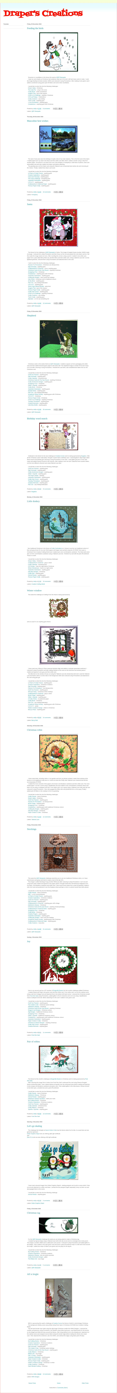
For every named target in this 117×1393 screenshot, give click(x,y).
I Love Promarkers (33, 102)
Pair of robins (33, 1041)
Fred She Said (34, 996)
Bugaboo (83, 456)
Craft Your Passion (33, 374)
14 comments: (47, 717)
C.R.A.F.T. (31, 284)
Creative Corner (60, 456)
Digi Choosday (32, 266)
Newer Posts (32, 1383)
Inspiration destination (34, 915)
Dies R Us (30, 1137)
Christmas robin (34, 730)
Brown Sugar (31, 695)
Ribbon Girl (31, 1353)
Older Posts (85, 1383)
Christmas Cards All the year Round (38, 907)
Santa (29, 204)
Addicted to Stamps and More (36, 1098)
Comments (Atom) (62, 1387)
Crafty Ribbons (32, 1107)
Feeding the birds (35, 28)
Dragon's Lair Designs (34, 1010)
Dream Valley (32, 88)
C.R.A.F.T (31, 182)
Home (59, 1383)
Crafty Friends (32, 796)
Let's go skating (34, 1126)
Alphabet (30, 299)
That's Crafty (31, 100)
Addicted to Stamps (33, 905)
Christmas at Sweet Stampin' (36, 1022)
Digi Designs (31, 1012)
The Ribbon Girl (32, 1259)
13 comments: (47, 1374)
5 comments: (47, 1265)
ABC (29, 894)
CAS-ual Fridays (32, 97)
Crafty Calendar (32, 378)
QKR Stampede (61, 77)
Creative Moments (33, 403)
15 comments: (47, 489)
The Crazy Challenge (34, 178)
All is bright (32, 1274)
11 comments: (47, 1032)
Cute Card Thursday (34, 177)
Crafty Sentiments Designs (35, 382)
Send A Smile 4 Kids (51, 1130)
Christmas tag (33, 1213)
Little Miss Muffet (33, 405)
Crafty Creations (32, 99)
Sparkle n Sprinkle (33, 1109)
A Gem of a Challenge (34, 95)
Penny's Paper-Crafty (34, 186)
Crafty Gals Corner (33, 291)
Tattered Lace (35, 819)
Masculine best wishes (37, 121)
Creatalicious (31, 104)
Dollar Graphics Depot (33, 1133)
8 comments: (47, 108)
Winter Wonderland (33, 568)
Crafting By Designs (33, 277)
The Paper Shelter (33, 475)
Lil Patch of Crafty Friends (35, 173)
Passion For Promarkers (35, 265)
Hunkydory (35, 194)
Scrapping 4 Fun (32, 272)
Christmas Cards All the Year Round (38, 270)
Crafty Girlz (31, 573)
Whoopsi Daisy (32, 691)
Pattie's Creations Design (35, 708)
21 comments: (47, 929)
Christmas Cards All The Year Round (38, 380)
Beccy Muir (35, 720)
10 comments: (47, 192)
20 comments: (47, 409)
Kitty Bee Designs (33, 571)
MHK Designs (35, 1376)
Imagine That (32, 93)
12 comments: (47, 303)
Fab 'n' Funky (32, 1355)
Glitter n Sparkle (32, 385)
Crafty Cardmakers (56, 548)
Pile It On (30, 282)
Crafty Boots (31, 91)
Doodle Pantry (32, 390)
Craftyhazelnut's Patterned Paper (37, 184)
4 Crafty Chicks (32, 699)
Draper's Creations (42, 14)
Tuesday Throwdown (34, 401)
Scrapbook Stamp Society (35, 394)
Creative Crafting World (38, 584)
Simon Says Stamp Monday (36, 286)
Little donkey (33, 501)
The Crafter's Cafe (33, 1005)
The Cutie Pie (32, 90)
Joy (28, 941)
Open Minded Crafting (34, 1366)
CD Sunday (31, 566)
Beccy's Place (32, 709)
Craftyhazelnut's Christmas (35, 268)
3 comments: (47, 1200)
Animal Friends (32, 575)
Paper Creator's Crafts (34, 812)
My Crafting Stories (33, 1100)
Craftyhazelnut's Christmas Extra (37, 908)
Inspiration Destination (34, 180)
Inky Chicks (31, 279)
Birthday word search (37, 418)
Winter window (34, 590)
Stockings (31, 829)
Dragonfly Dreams (58, 990)
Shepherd (31, 315)
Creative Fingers (32, 914)
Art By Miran (31, 281)
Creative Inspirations (34, 175)
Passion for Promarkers (34, 801)
